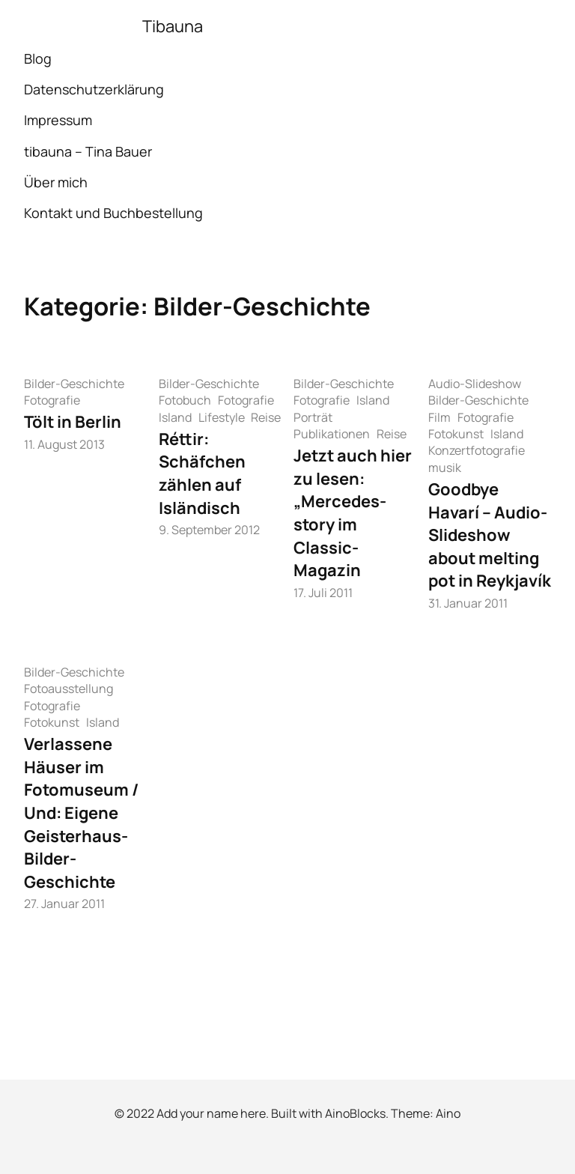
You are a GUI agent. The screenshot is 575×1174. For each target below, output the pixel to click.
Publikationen (331, 434)
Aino (448, 1113)
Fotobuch (185, 400)
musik (444, 467)
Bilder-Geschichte (74, 383)
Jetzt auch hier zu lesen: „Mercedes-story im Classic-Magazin (352, 512)
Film (439, 417)
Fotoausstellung (68, 688)
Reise (266, 417)
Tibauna (172, 26)
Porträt (312, 417)
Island (175, 417)
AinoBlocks (355, 1113)
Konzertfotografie (476, 450)
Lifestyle (221, 417)
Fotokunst (456, 434)
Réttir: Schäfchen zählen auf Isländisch (202, 473)
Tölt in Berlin (72, 422)
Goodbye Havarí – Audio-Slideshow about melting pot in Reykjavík (489, 535)
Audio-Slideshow (474, 383)
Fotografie (52, 400)
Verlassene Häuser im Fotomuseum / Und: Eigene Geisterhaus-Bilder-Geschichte (81, 813)
